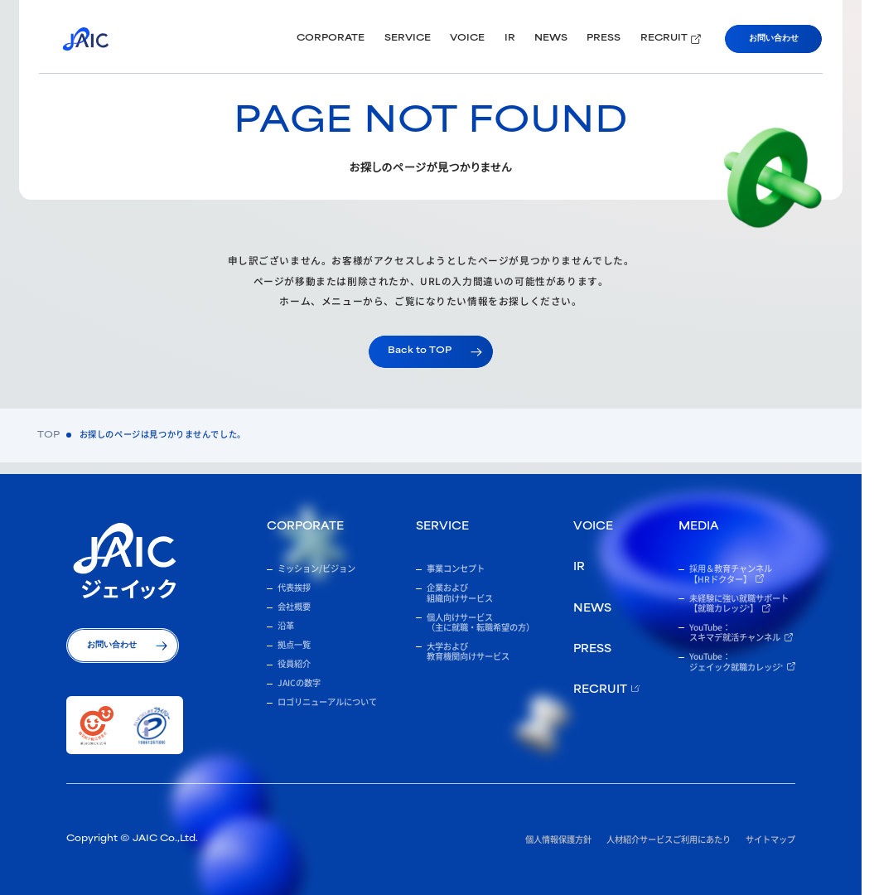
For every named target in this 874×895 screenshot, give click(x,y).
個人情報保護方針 (558, 839)
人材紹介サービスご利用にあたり (668, 839)
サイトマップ (770, 839)
